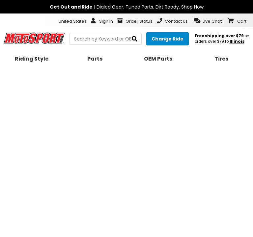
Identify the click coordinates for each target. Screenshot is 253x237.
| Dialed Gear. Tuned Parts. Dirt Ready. (127, 7)
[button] (207, 20)
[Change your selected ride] (167, 38)
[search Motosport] (105, 39)
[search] (134, 39)
